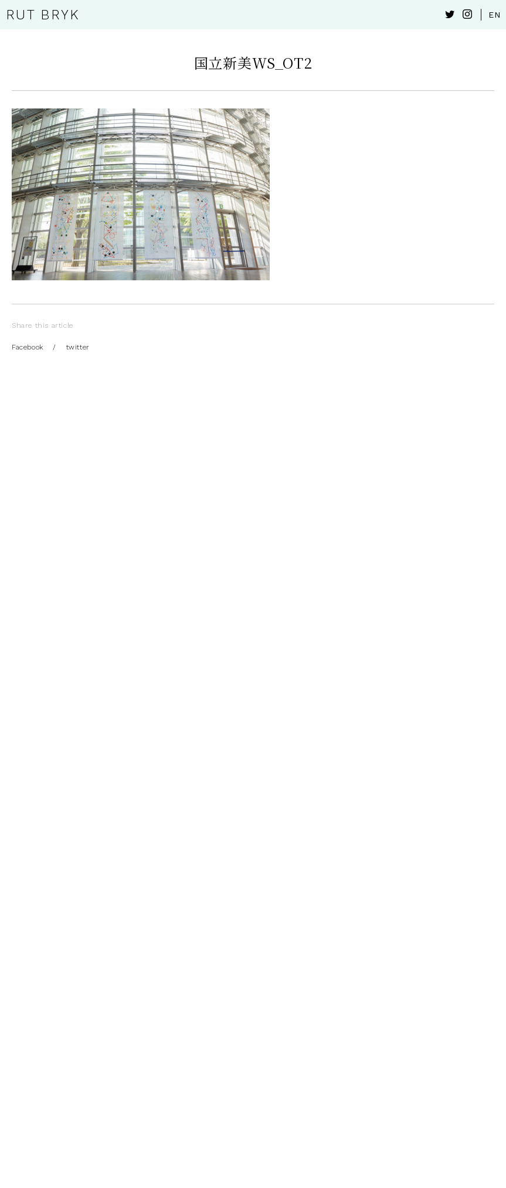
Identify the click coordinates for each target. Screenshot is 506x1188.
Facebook (27, 347)
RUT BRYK (42, 15)
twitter (78, 347)
